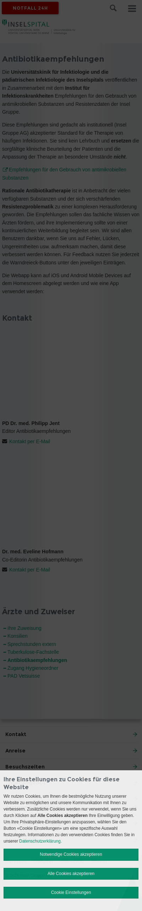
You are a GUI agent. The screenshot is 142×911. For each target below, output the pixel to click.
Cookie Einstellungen (71, 892)
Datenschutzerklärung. (40, 841)
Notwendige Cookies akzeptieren (71, 854)
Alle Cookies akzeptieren (71, 873)
